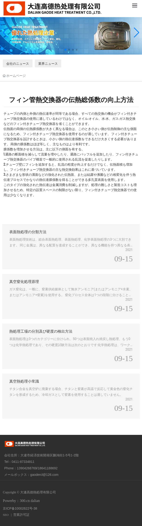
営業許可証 (21, 515)
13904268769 (27, 468)
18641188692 (48, 468)
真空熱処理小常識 (24, 381)
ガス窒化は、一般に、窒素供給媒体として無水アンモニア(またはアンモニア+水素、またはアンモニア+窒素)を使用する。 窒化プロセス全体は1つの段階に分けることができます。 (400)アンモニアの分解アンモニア (70, 295)
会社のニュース (17, 63)
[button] (65, 50)
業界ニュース (48, 63)
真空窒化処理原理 (24, 281)
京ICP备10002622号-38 (20, 508)
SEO (6, 515)
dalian (35, 501)
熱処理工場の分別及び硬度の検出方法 (40, 331)
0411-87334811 (23, 462)
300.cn (25, 501)
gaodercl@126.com (44, 474)
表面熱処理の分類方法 (27, 231)
